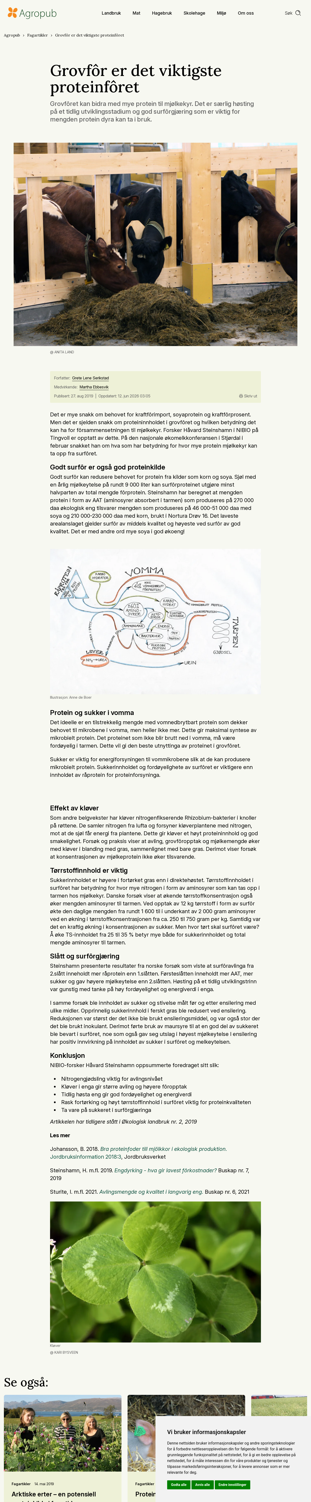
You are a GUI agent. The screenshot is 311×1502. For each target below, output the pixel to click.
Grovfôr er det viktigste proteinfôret (89, 35)
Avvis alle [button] (202, 1485)
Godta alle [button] (179, 1485)
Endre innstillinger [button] (232, 1485)
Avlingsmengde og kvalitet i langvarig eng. (151, 1192)
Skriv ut (248, 396)
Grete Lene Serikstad (90, 378)
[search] (293, 13)
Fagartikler (37, 35)
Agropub (12, 35)
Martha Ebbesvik (94, 387)
